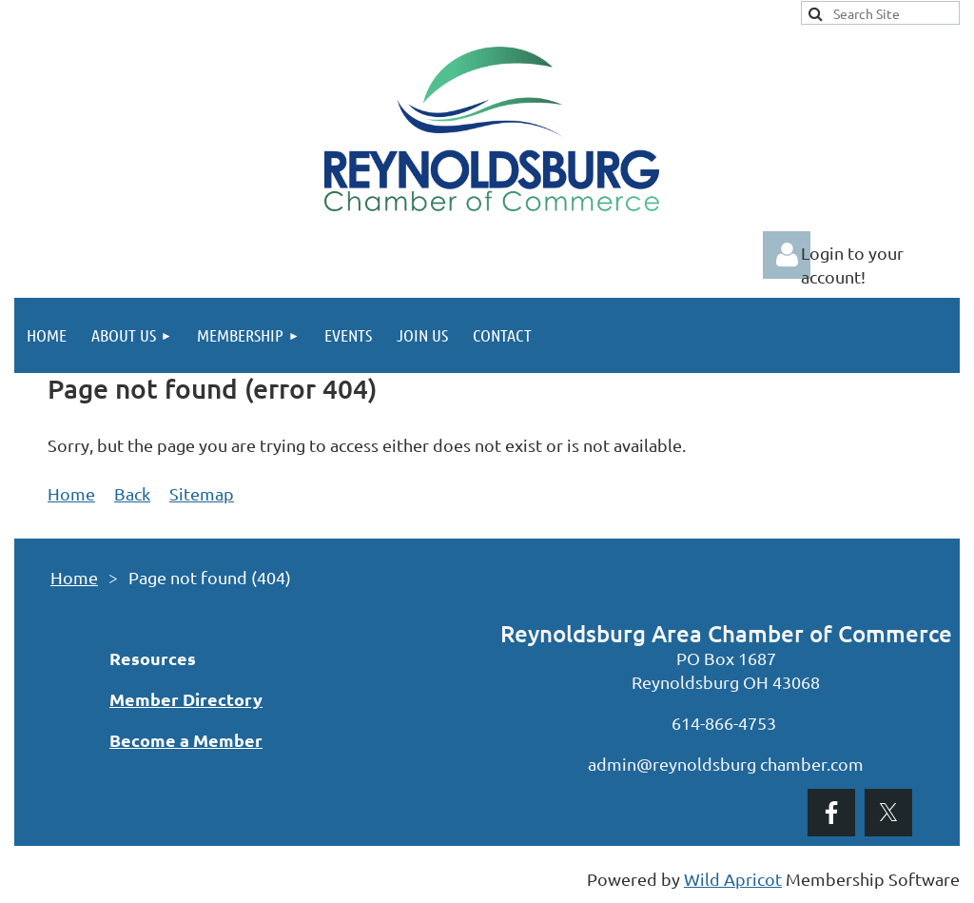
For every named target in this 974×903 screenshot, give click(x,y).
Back (132, 493)
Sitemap (201, 493)
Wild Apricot (733, 879)
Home (71, 493)
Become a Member (186, 740)
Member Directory (186, 699)
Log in (786, 255)
